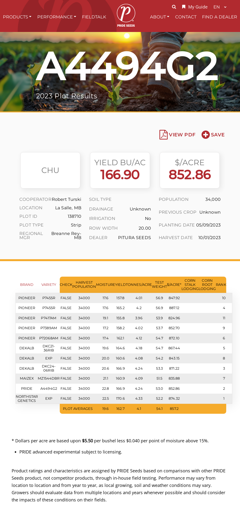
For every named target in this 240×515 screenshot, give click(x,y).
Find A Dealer (219, 16)
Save (213, 135)
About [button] (158, 16)
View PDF (177, 135)
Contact (185, 16)
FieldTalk (94, 16)
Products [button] (15, 16)
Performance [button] (55, 16)
